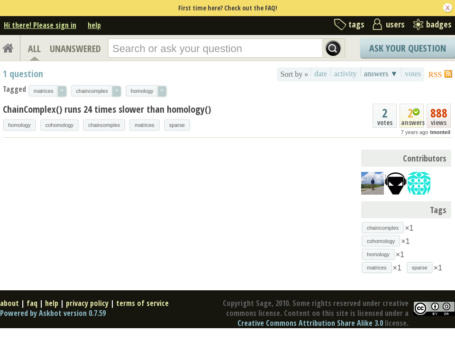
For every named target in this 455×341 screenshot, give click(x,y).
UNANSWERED (75, 48)
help (94, 25)
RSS (435, 75)
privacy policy (87, 303)
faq (32, 303)
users (395, 24)
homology (19, 125)
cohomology (59, 125)
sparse (177, 125)
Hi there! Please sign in (40, 25)
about (9, 303)
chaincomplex (104, 125)
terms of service (142, 303)
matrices (145, 125)
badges (439, 24)
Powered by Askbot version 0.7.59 (53, 313)
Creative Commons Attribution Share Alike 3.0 (310, 323)
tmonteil (440, 132)
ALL (34, 48)
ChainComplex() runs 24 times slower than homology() (107, 109)
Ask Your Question (407, 48)
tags (356, 24)
